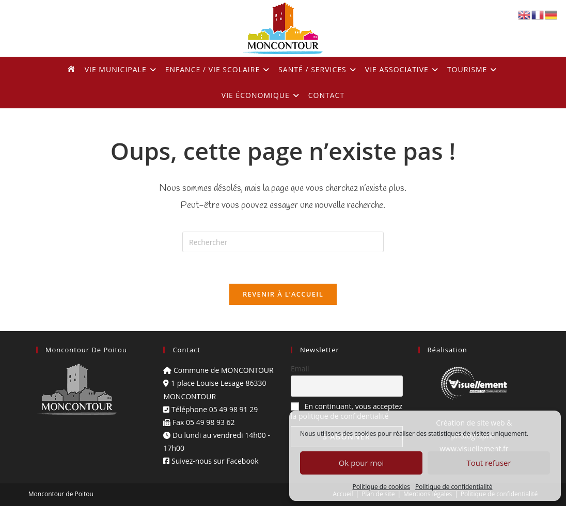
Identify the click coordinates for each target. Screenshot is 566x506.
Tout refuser (488, 463)
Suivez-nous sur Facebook (210, 461)
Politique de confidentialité (453, 486)
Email (300, 368)
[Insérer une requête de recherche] (283, 242)
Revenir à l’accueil (283, 294)
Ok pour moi (361, 463)
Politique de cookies (382, 486)
